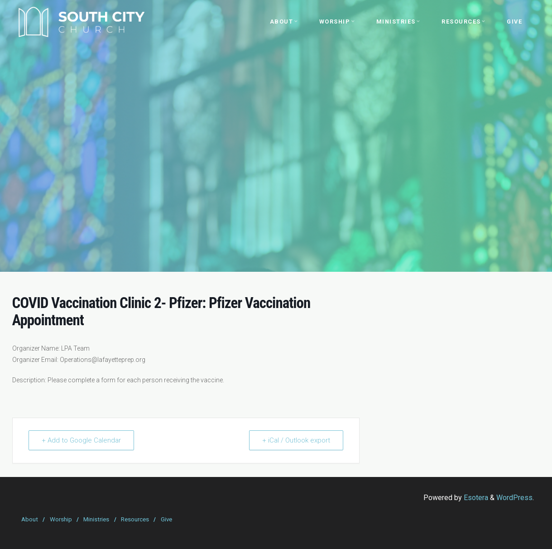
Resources (135, 519)
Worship (61, 519)
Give (166, 519)
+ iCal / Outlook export (296, 440)
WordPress (514, 497)
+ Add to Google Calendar (81, 440)
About (29, 519)
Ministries (96, 519)
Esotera (475, 497)
